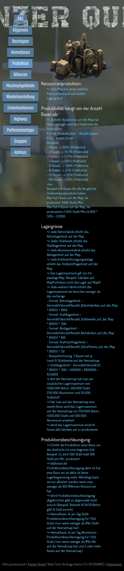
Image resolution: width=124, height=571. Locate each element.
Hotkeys (20, 152)
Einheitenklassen (20, 108)
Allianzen (21, 75)
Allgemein (20, 30)
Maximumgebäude (20, 86)
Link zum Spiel (20, 11)
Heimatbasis (20, 52)
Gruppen (20, 141)
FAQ (20, 19)
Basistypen (20, 41)
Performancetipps (20, 130)
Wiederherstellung (20, 97)
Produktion (20, 64)
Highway (20, 119)
